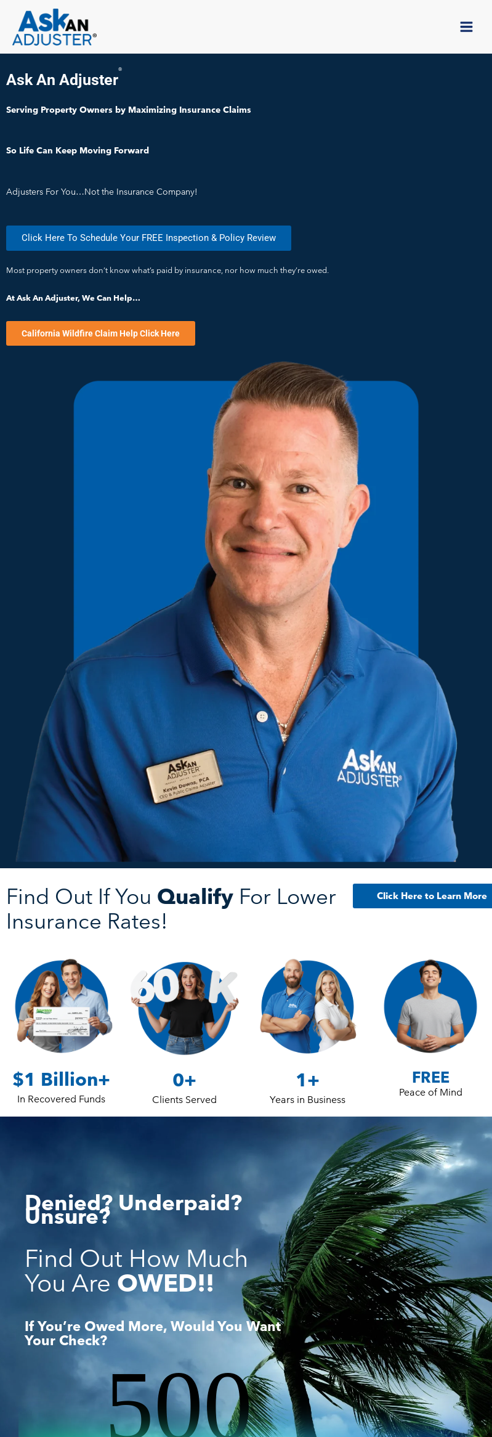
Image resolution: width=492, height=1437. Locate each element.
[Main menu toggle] (466, 29)
